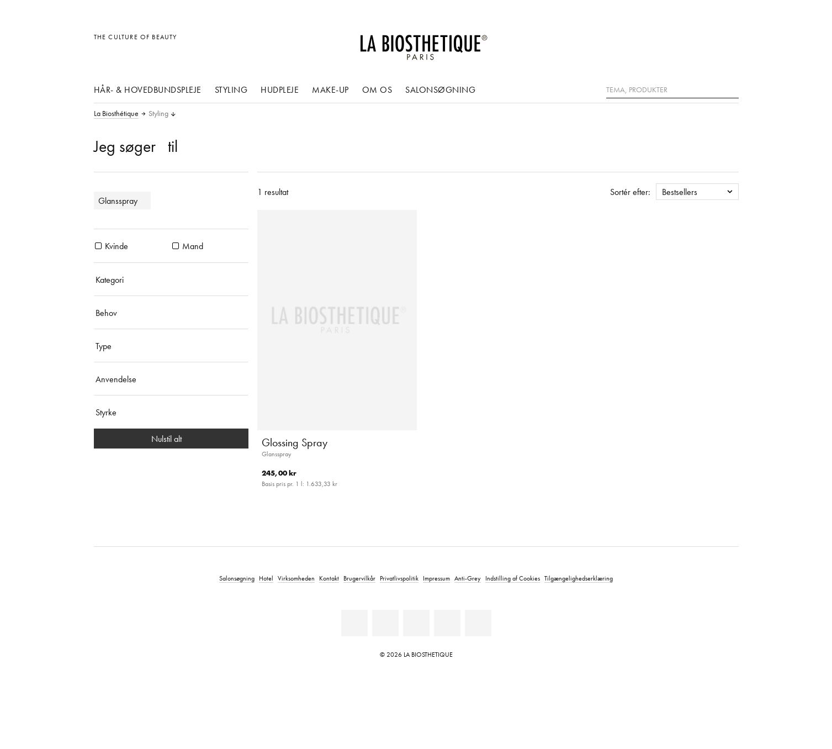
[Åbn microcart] (727, 43)
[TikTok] (478, 623)
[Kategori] (171, 279)
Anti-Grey (467, 578)
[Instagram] (447, 623)
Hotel (266, 578)
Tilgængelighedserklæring (578, 578)
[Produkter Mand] (175, 245)
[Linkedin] (354, 623)
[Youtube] (416, 623)
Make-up (330, 89)
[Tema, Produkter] (672, 90)
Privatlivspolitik (399, 578)
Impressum (436, 578)
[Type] (171, 345)
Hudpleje (280, 89)
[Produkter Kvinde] (98, 245)
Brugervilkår (359, 578)
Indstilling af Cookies (512, 578)
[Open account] (702, 43)
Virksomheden (296, 578)
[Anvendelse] (171, 378)
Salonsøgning (440, 89)
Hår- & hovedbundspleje (148, 89)
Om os (377, 89)
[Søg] (730, 88)
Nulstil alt (170, 438)
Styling (231, 89)
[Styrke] (171, 412)
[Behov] (171, 312)
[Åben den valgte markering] (677, 43)
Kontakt (329, 578)
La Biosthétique (116, 114)
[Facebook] (385, 623)
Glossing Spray (294, 442)
